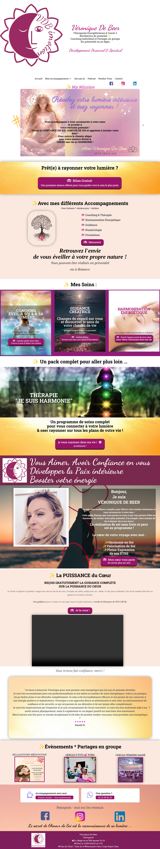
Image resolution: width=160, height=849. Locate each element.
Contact (119, 78)
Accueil (38, 78)
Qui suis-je (79, 78)
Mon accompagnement (58, 78)
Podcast (92, 78)
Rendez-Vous (105, 78)
